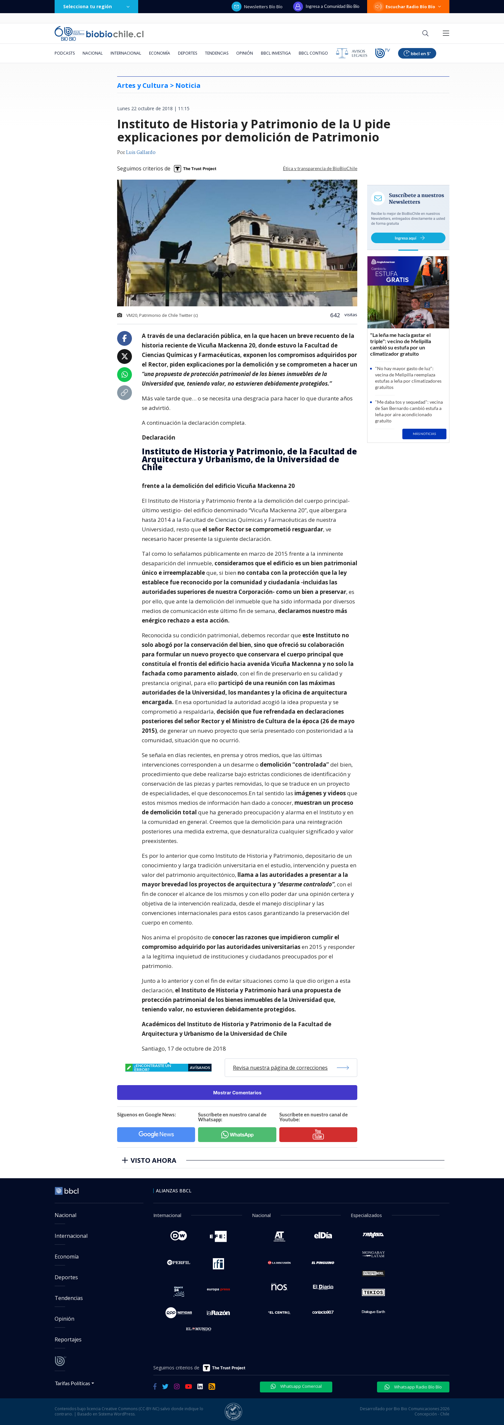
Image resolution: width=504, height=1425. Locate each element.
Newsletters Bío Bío (257, 7)
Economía (159, 53)
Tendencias (216, 53)
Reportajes (68, 1339)
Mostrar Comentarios (237, 1092)
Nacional (93, 53)
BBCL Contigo (313, 53)
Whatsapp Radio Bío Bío (413, 1387)
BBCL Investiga (276, 53)
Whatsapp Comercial (296, 1386)
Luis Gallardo (141, 153)
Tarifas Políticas (72, 1383)
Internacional (126, 53)
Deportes (187, 53)
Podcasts (65, 53)
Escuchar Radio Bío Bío (408, 7)
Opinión (244, 53)
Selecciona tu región (96, 6)
